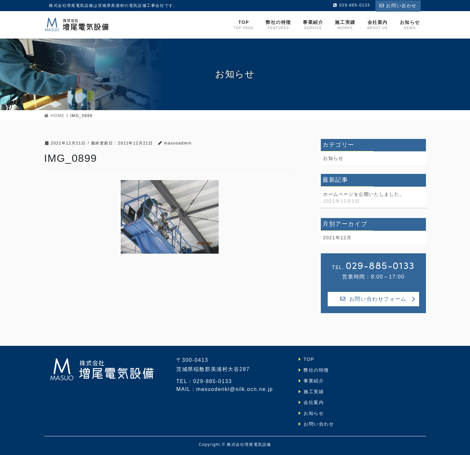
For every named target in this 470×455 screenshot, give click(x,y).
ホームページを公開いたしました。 (364, 194)
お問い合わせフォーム (373, 299)
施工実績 (314, 391)
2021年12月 (337, 237)
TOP (309, 359)
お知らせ (333, 158)
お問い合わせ (398, 5)
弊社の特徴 (316, 370)
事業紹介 (314, 380)
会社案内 (314, 402)
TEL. (373, 265)
